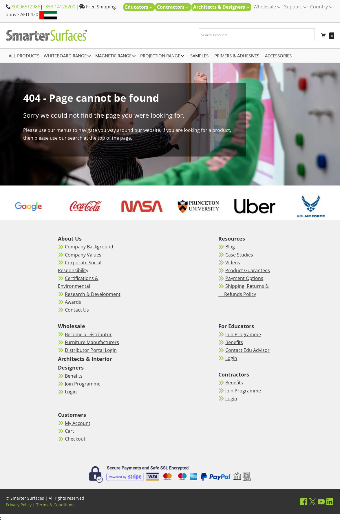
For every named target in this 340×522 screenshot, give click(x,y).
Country (321, 6)
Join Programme (82, 384)
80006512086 (26, 6)
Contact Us (77, 310)
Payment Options (244, 278)
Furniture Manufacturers (92, 342)
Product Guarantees (247, 270)
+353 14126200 (59, 6)
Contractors (173, 7)
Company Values (83, 255)
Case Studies (239, 255)
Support (295, 6)
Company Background (89, 246)
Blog (230, 246)
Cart (69, 431)
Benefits (74, 376)
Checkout (75, 439)
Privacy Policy (19, 505)
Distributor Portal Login (91, 350)
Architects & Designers (221, 7)
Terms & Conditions (55, 505)
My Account (77, 423)
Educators (139, 7)
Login (71, 391)
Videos (232, 262)
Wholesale (267, 6)
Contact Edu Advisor (247, 350)
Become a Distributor (88, 334)
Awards (73, 302)
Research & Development (92, 294)
